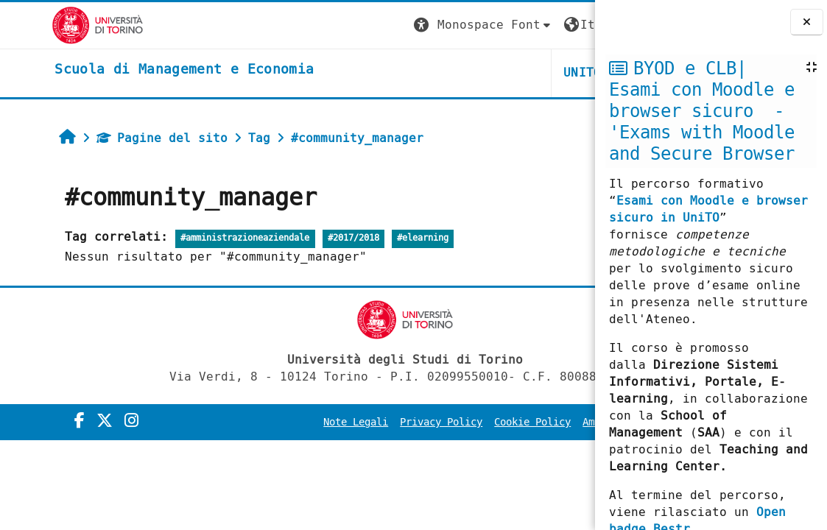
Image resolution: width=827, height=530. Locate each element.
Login (564, 24)
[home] (132, 70)
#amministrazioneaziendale (200, 238)
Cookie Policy (445, 422)
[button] (319, 25)
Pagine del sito (117, 138)
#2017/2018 (309, 238)
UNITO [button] (419, 72)
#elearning (378, 238)
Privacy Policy (354, 422)
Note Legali (268, 422)
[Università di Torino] (46, 24)
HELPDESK (504, 72)
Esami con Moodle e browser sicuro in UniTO (708, 209)
